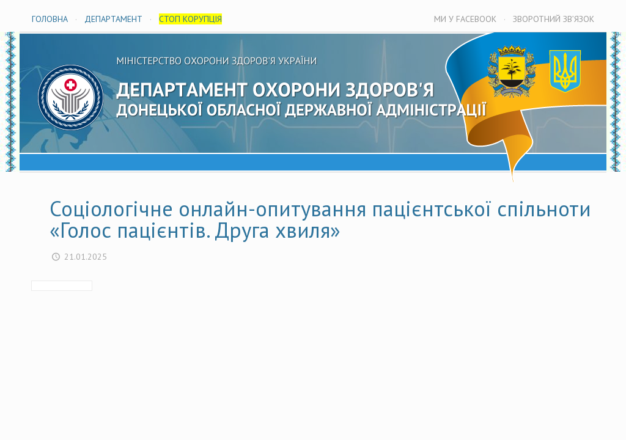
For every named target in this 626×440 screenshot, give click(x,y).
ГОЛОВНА (50, 18)
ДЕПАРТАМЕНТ (113, 18)
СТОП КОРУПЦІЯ (190, 18)
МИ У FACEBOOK (465, 18)
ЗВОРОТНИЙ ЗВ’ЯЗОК (553, 18)
